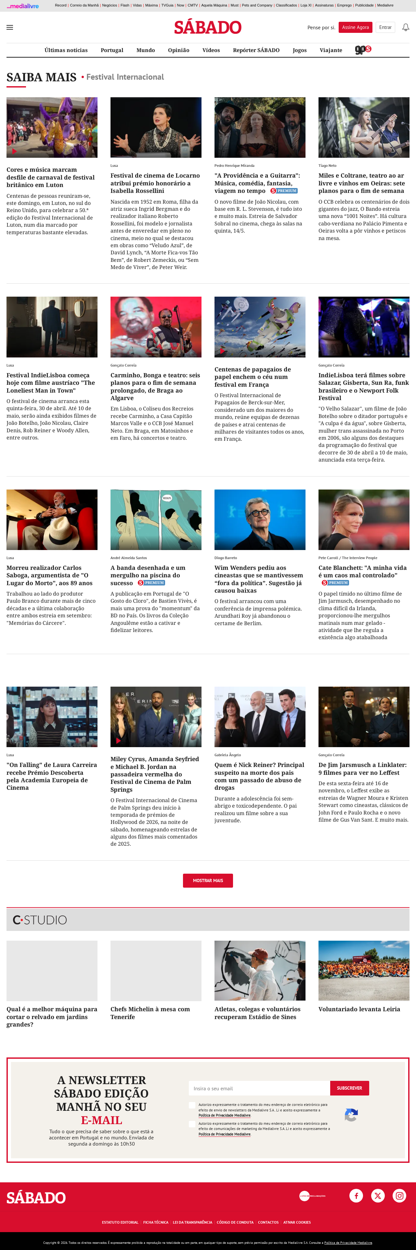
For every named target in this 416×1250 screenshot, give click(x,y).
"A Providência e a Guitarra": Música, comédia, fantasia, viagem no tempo (257, 183)
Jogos (300, 50)
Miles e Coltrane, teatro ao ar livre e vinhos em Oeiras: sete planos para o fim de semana (361, 183)
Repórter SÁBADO (256, 50)
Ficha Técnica (155, 1222)
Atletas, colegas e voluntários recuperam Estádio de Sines (257, 1012)
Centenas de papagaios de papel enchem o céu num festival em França (252, 376)
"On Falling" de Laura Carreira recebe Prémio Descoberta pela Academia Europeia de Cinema (51, 776)
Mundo (145, 50)
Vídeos (211, 50)
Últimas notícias (66, 50)
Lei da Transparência (192, 1222)
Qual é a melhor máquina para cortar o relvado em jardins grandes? (52, 1016)
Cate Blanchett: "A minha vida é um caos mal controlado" (362, 571)
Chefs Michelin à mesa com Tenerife (150, 1012)
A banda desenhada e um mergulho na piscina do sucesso (148, 575)
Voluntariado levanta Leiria (359, 1009)
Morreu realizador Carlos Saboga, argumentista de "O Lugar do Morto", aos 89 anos (49, 575)
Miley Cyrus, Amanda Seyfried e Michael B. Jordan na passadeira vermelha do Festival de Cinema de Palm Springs (154, 774)
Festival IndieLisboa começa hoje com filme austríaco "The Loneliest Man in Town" (50, 382)
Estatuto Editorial (120, 1222)
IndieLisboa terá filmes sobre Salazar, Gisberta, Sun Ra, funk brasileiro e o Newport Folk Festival (363, 386)
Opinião (178, 50)
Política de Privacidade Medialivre (225, 1115)
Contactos (268, 1222)
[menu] (9, 27)
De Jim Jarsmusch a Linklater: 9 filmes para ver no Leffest (362, 768)
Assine (355, 27)
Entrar (385, 27)
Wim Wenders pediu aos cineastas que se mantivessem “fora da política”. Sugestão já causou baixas (258, 579)
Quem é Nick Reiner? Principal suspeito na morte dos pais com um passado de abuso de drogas (259, 776)
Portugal (112, 50)
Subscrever (349, 1088)
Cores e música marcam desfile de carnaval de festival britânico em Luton (50, 177)
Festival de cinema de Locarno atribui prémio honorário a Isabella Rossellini (155, 183)
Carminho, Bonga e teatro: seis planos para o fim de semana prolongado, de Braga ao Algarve (155, 386)
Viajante (331, 50)
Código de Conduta (235, 1222)
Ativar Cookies (297, 1222)
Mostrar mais (208, 880)
